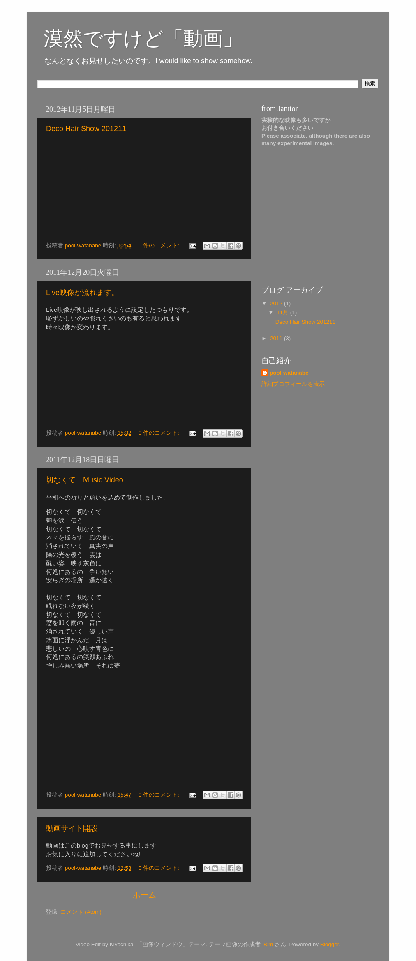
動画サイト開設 (72, 828)
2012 (277, 303)
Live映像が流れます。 (82, 292)
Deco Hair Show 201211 (86, 128)
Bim (268, 944)
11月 (283, 312)
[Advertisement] (312, 219)
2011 (277, 338)
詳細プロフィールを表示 (293, 384)
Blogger (329, 944)
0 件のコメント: (160, 245)
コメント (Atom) (81, 912)
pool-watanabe (289, 373)
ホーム (144, 895)
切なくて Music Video (84, 480)
